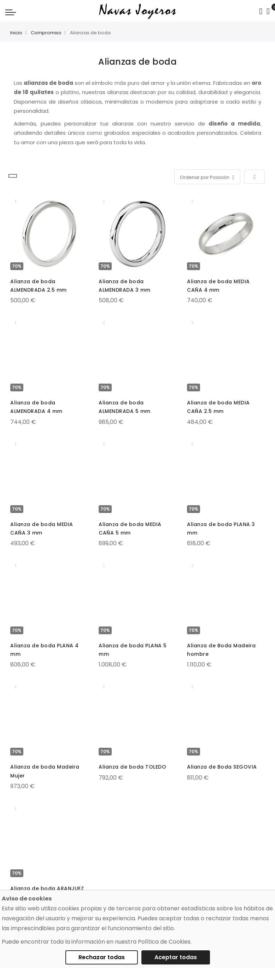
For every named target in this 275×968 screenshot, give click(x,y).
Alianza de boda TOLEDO (132, 766)
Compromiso (46, 32)
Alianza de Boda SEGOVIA (222, 766)
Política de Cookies (164, 942)
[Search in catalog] (260, 11)
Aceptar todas (175, 957)
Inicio (16, 32)
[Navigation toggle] (10, 12)
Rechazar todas (101, 957)
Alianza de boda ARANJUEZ (47, 888)
